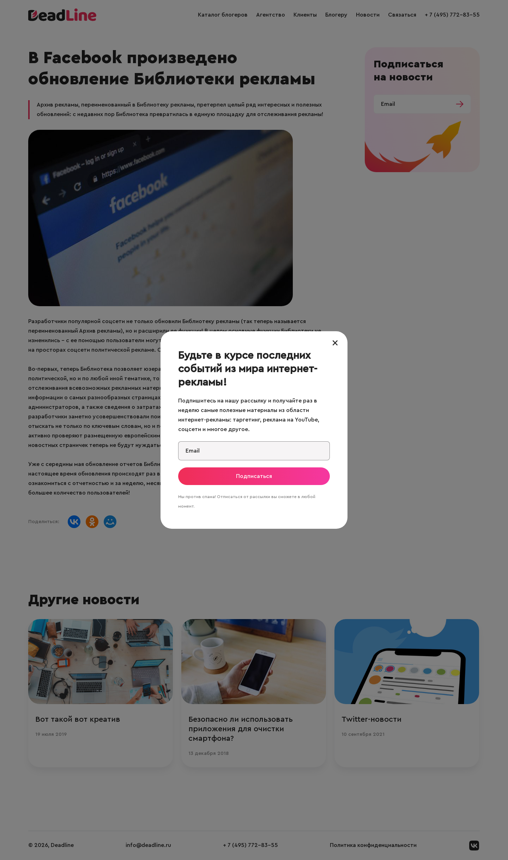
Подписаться (254, 476)
